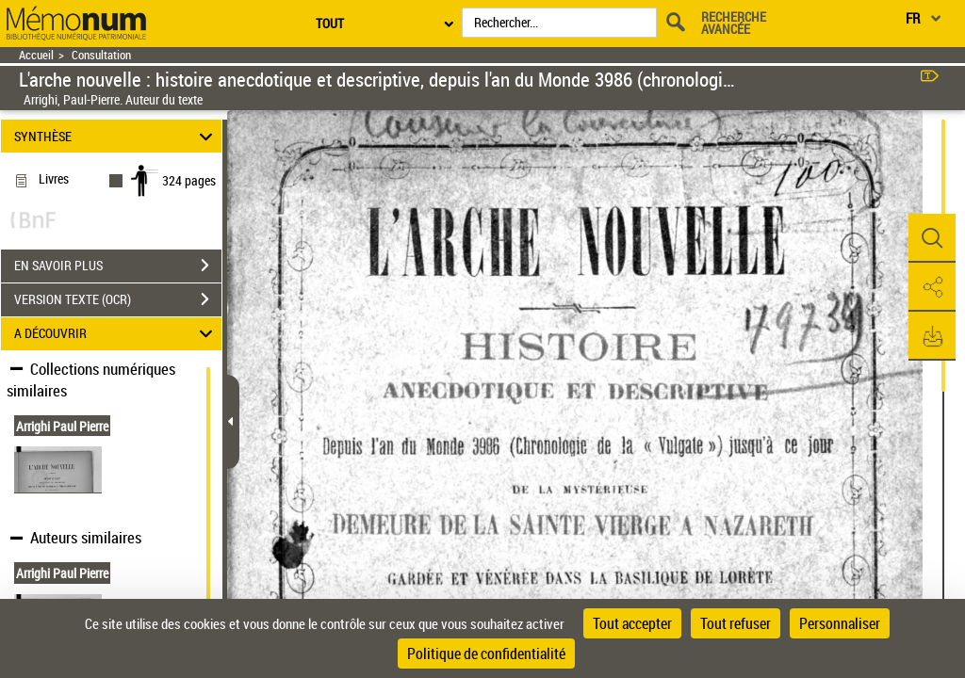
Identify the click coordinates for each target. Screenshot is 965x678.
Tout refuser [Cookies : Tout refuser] (735, 623)
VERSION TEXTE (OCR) (117, 299)
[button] (932, 238)
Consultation (101, 55)
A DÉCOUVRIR (116, 333)
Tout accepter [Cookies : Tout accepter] (632, 623)
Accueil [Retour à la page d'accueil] (36, 55)
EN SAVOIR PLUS (117, 265)
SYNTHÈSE (116, 136)
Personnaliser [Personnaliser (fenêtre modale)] (839, 623)
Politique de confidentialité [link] (486, 653)
